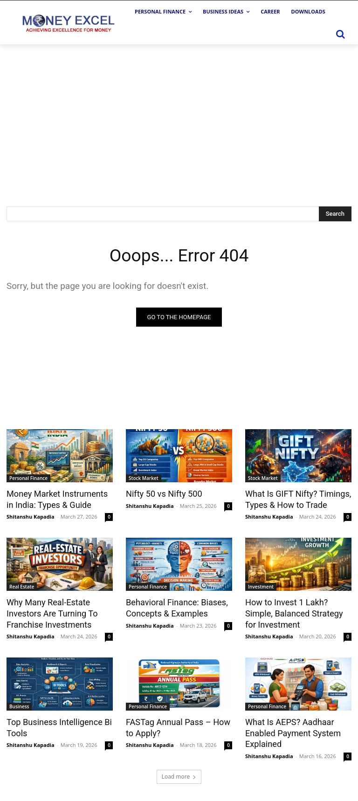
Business (19, 703)
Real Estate (21, 586)
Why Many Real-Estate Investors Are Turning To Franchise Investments (49, 612)
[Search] (335, 213)
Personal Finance (28, 478)
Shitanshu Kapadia (31, 516)
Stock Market (143, 478)
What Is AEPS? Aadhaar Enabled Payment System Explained (290, 729)
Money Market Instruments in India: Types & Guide (58, 499)
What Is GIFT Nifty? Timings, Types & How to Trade (294, 499)
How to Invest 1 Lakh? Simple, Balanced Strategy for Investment (297, 612)
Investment (261, 586)
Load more (179, 771)
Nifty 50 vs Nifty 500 (161, 494)
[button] (340, 34)
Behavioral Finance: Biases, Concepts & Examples (173, 606)
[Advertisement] (179, 114)
